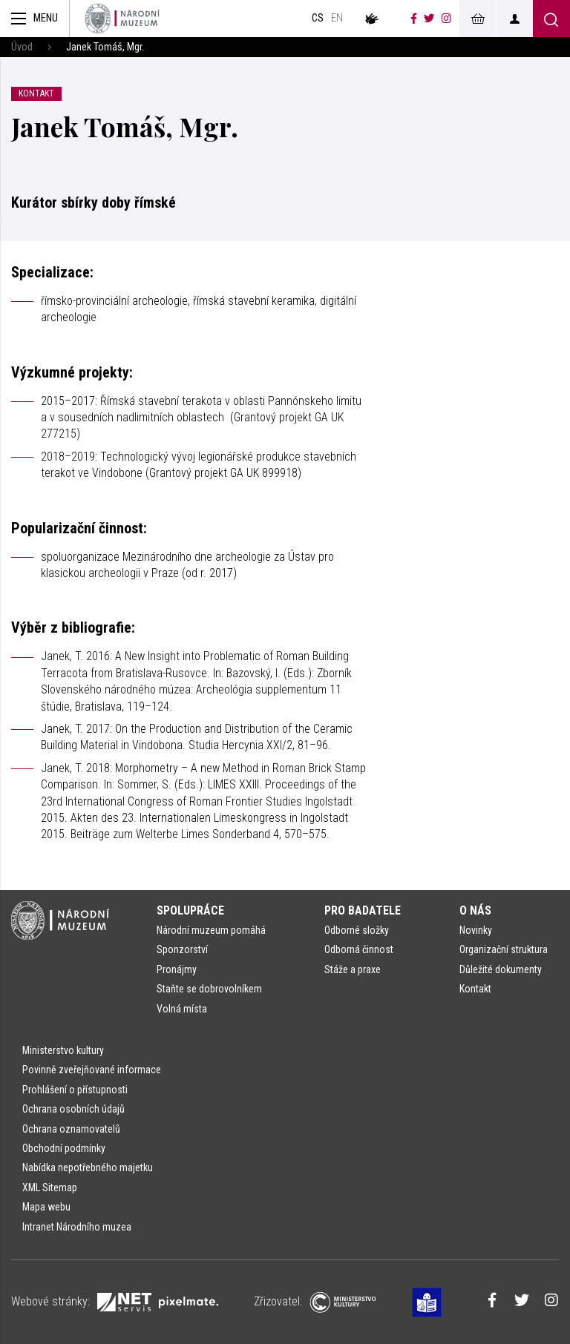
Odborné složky (356, 930)
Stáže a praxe (352, 969)
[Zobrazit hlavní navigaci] (35, 18)
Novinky (475, 930)
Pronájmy (177, 969)
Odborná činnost (358, 949)
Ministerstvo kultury (63, 1050)
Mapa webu (46, 1207)
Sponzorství (182, 949)
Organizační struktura (503, 949)
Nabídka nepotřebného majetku (87, 1167)
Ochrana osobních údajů (73, 1109)
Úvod (22, 47)
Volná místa (182, 1009)
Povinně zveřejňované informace (91, 1069)
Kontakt (475, 989)
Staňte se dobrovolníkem (209, 989)
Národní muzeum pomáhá (211, 930)
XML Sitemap (49, 1187)
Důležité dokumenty (500, 969)
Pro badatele (362, 910)
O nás (475, 910)
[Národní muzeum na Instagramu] (446, 18)
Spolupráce (190, 910)
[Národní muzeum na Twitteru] (429, 18)
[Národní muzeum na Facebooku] (413, 18)
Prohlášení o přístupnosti (75, 1090)
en (337, 18)
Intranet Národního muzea (76, 1227)
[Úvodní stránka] (122, 18)
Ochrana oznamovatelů (71, 1129)
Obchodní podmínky (63, 1148)
